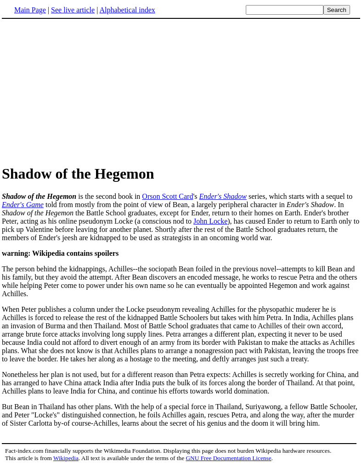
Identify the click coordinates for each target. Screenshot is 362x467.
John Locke (210, 221)
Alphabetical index (127, 10)
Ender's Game (23, 204)
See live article (73, 10)
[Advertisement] (181, 91)
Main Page (30, 10)
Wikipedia (66, 458)
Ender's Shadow (223, 196)
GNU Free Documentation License (228, 458)
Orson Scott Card (167, 196)
